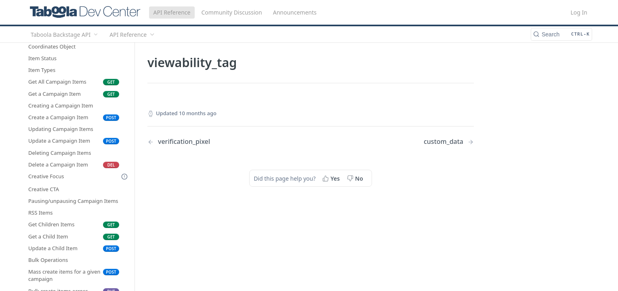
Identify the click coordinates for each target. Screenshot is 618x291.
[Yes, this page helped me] (332, 178)
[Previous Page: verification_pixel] (217, 142)
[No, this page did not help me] (356, 178)
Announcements (295, 12)
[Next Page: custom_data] (449, 142)
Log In (579, 12)
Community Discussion (231, 12)
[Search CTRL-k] (561, 34)
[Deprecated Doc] (124, 177)
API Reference (172, 12)
